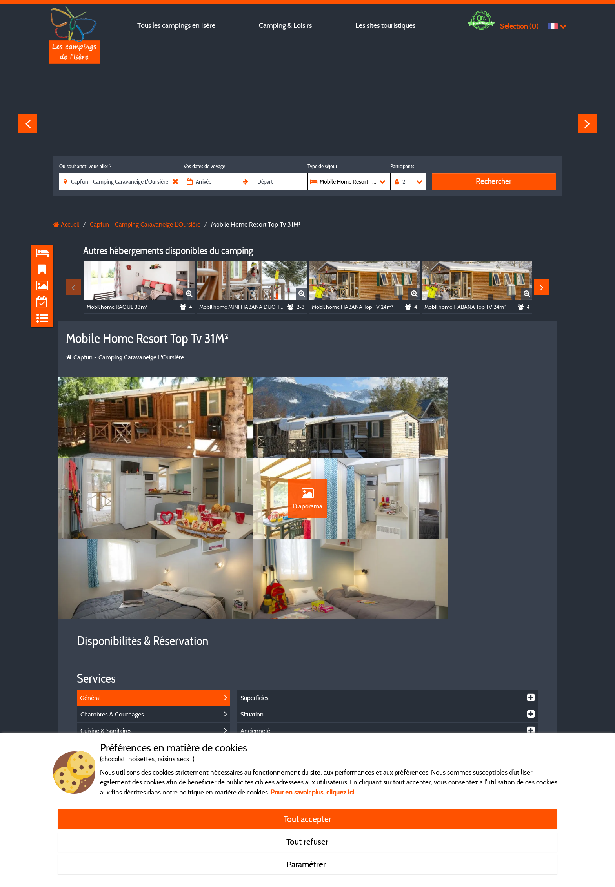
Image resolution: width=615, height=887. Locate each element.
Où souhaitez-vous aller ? (85, 166)
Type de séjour (322, 166)
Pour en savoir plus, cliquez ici (312, 792)
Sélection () (519, 26)
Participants (402, 166)
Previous (27, 123)
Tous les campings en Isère (176, 25)
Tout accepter (307, 819)
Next (587, 123)
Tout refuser (307, 841)
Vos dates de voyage (204, 166)
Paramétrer (307, 864)
